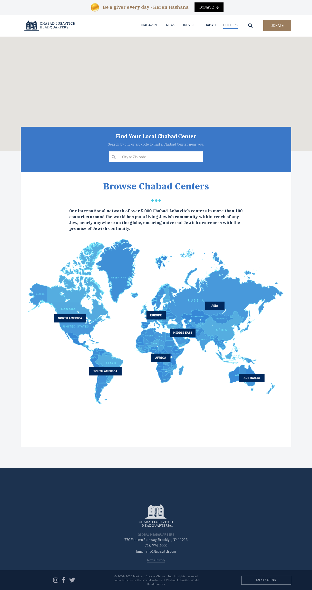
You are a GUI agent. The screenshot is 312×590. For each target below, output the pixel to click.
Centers (230, 25)
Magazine (150, 25)
